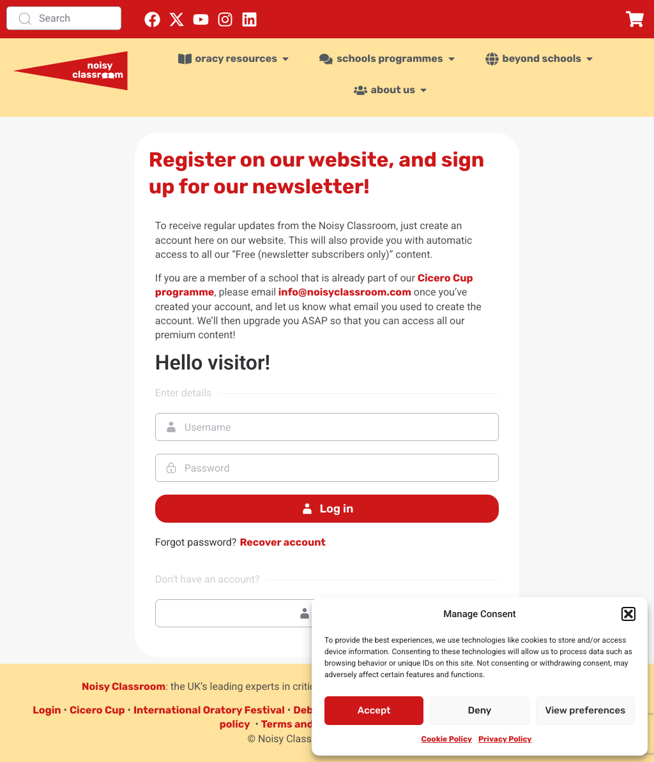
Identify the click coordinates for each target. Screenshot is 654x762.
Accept (374, 710)
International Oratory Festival (209, 710)
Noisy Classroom (123, 686)
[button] (628, 614)
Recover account (282, 542)
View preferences (585, 710)
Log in (327, 509)
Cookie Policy (447, 739)
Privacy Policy (504, 739)
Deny (480, 710)
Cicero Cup (97, 710)
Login (47, 710)
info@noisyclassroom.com (343, 292)
